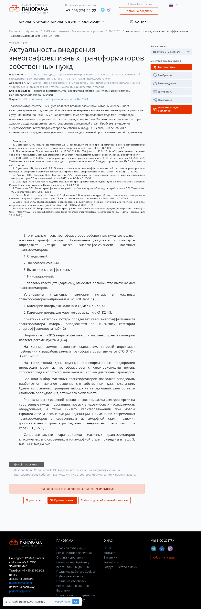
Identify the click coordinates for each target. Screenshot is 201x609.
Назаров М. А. (18, 74)
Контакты (110, 553)
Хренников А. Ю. (20, 82)
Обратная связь (164, 557)
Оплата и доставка (69, 557)
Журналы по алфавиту (34, 21)
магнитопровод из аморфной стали (31, 95)
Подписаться (34, 500)
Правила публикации (71, 548)
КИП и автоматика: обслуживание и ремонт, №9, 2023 (55, 99)
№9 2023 (114, 31)
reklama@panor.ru (20, 582)
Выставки (63, 590)
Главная (14, 31)
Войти (131, 4)
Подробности (61, 601)
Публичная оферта (69, 576)
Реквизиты (111, 562)
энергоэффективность (48, 90)
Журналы (32, 31)
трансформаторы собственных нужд (85, 90)
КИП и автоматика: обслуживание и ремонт (73, 31)
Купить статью (62, 500)
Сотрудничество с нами (120, 567)
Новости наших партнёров (75, 595)
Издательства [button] (90, 21)
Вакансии (110, 557)
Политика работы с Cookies (75, 571)
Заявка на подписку (138, 11)
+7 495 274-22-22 (81, 10)
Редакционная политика (74, 553)
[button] (140, 21)
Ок (76, 601)
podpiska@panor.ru (21, 591)
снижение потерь (119, 90)
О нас (107, 548)
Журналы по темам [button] (63, 21)
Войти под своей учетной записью (104, 500)
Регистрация (144, 4)
